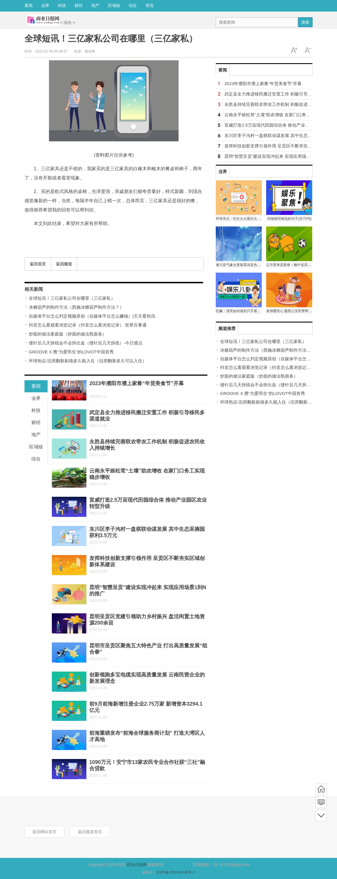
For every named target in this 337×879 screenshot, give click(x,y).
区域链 (114, 5)
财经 (79, 5)
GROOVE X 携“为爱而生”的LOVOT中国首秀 (71, 351)
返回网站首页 (44, 831)
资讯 (149, 5)
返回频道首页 (90, 831)
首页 (321, 789)
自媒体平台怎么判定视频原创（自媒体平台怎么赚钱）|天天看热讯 (92, 316)
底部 (321, 815)
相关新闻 (33, 289)
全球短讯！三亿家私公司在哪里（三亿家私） (72, 298)
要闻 (28, 5)
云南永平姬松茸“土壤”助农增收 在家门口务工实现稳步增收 (280, 114)
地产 (95, 5)
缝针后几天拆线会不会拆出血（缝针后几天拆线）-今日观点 (86, 342)
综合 (133, 5)
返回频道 (64, 264)
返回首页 (38, 264)
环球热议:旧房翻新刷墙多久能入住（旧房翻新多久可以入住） (88, 360)
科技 (62, 5)
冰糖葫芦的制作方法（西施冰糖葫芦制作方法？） (76, 307)
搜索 (305, 22)
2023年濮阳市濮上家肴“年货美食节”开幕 (136, 383)
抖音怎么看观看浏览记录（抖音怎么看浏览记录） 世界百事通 (88, 325)
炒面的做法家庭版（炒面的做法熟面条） (68, 333)
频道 (321, 802)
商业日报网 (136, 864)
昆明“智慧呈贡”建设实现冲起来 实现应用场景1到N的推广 (278, 156)
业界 (45, 5)
